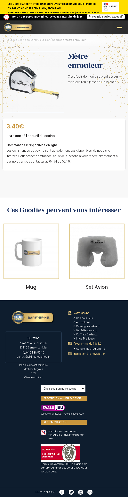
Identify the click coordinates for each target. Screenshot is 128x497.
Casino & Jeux (84, 318)
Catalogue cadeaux (88, 326)
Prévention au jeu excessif (106, 16)
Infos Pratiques (85, 338)
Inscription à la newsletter (89, 353)
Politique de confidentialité (33, 364)
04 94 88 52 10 (33, 352)
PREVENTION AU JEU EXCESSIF (62, 398)
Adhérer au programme (90, 348)
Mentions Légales (33, 369)
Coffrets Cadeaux (87, 334)
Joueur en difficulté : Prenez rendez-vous (62, 413)
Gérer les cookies (33, 377)
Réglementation (55, 422)
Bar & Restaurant (86, 330)
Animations (83, 322)
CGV (33, 373)
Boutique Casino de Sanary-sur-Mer (28, 40)
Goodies (57, 40)
